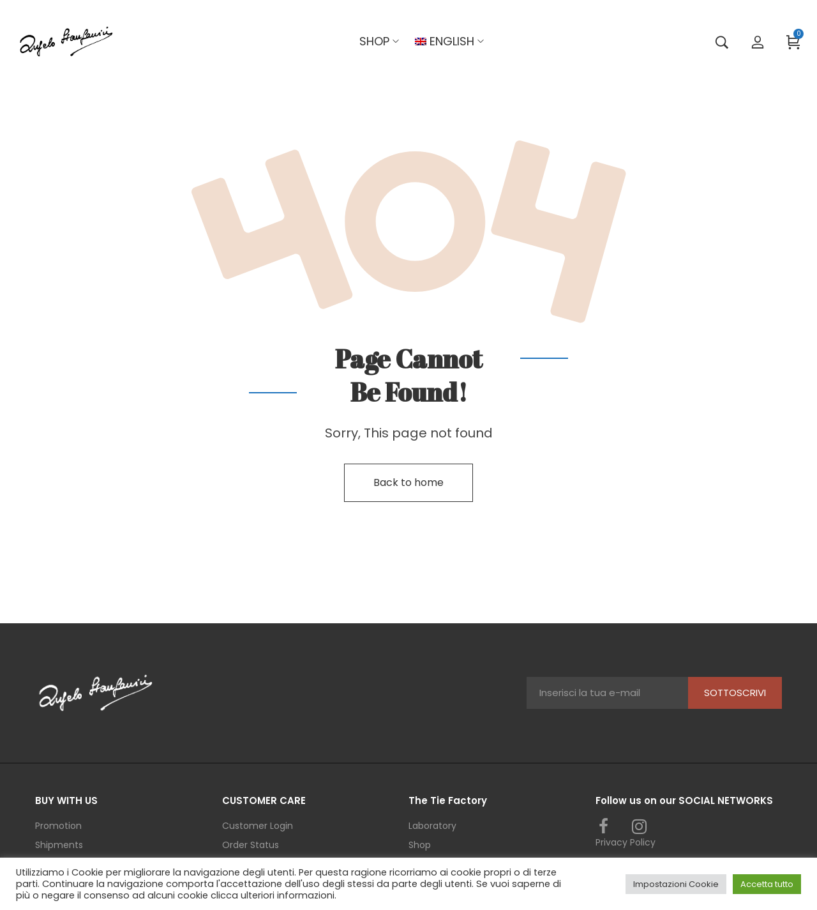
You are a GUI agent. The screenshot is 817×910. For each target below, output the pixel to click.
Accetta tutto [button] (766, 884)
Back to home (408, 482)
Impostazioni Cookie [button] (676, 884)
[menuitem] (444, 41)
